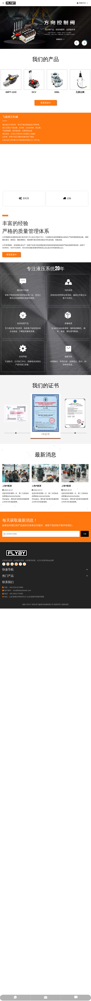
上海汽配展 (7, 517)
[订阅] (85, 565)
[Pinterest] (20, 595)
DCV (34, 92)
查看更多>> (45, 102)
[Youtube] (12, 595)
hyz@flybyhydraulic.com (22, 622)
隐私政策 (65, 636)
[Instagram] (16, 595)
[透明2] (20, 584)
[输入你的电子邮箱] (41, 565)
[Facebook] (3, 595)
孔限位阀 (80, 92)
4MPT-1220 (10, 92)
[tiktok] (24, 595)
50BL (57, 92)
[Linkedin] (7, 595)
